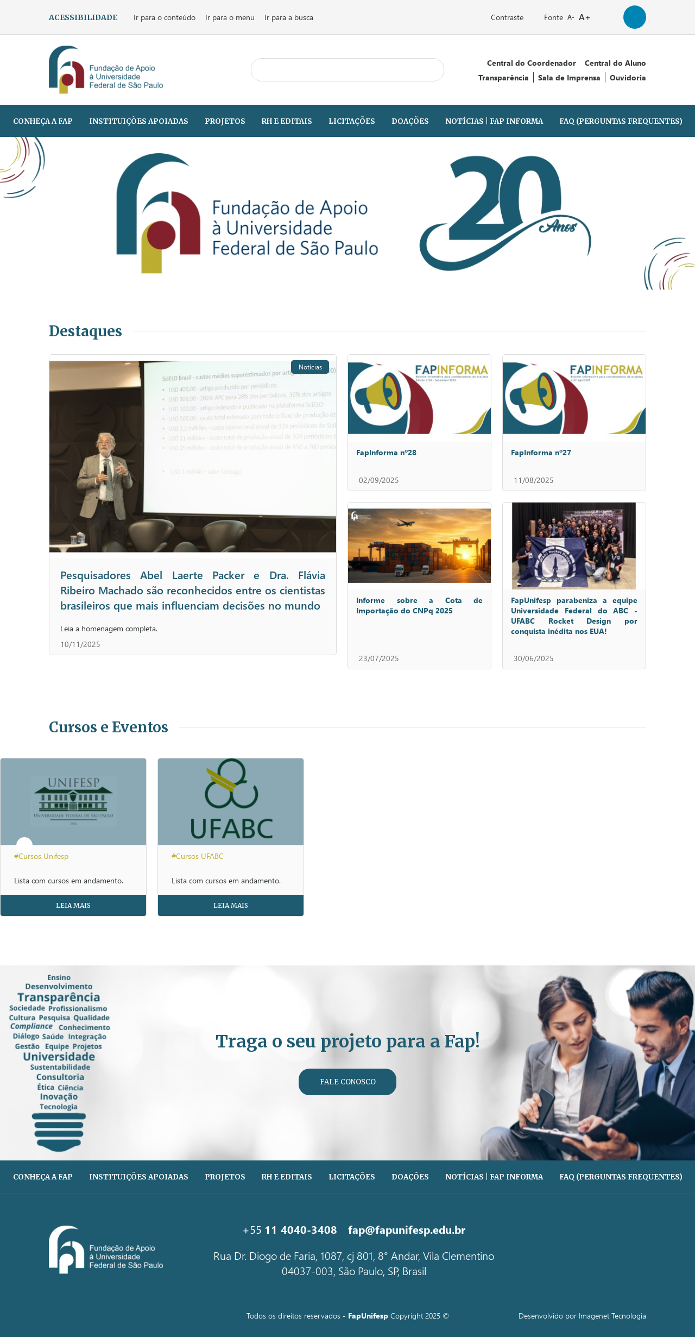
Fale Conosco (348, 1082)
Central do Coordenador (531, 63)
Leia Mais (73, 905)
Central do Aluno (615, 63)
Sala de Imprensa (569, 77)
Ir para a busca (288, 17)
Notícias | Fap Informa (494, 121)
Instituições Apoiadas (138, 121)
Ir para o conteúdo (164, 17)
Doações (410, 121)
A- (570, 17)
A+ (585, 16)
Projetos (225, 121)
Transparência (503, 77)
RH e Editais (287, 121)
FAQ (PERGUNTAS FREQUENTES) (621, 121)
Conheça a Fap (43, 121)
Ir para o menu (230, 17)
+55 (289, 1228)
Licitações (351, 121)
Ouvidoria (628, 77)
